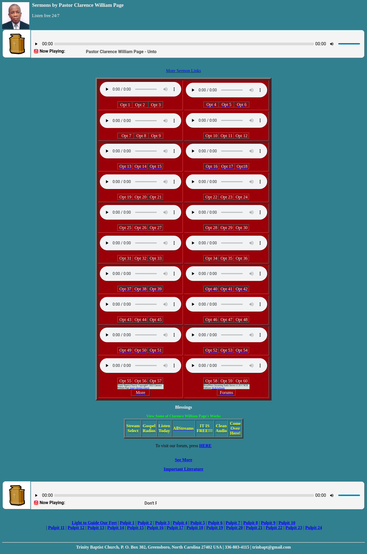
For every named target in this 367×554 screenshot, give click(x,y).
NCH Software (218, 388)
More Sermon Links (183, 70)
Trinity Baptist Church (139, 388)
